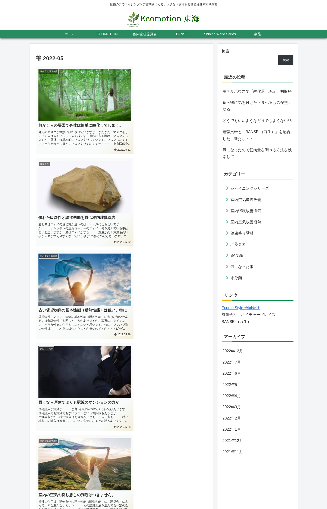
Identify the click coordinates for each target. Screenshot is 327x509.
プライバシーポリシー (240, 495)
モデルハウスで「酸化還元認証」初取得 (257, 91)
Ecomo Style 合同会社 (241, 308)
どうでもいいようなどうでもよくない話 (257, 121)
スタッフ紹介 (285, 495)
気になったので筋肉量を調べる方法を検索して (257, 153)
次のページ (121, 445)
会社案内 (265, 495)
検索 (225, 51)
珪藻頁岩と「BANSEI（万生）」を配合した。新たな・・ (256, 135)
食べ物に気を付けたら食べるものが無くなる (257, 105)
